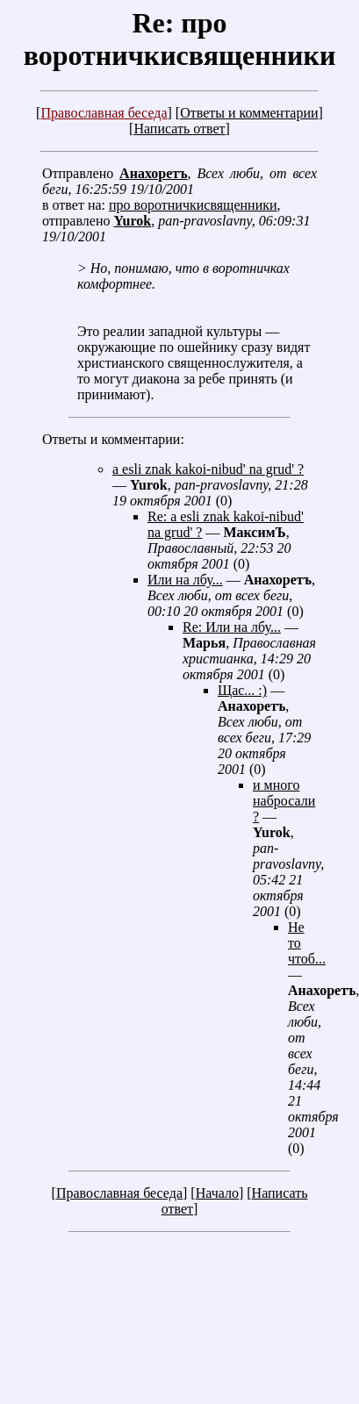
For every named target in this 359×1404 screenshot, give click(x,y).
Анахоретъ (153, 173)
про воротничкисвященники (193, 204)
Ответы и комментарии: (113, 439)
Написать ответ (179, 128)
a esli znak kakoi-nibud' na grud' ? (208, 469)
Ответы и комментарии (249, 112)
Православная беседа (103, 112)
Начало (217, 1193)
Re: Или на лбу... (232, 627)
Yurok (132, 220)
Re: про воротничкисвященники (180, 39)
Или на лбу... (185, 579)
